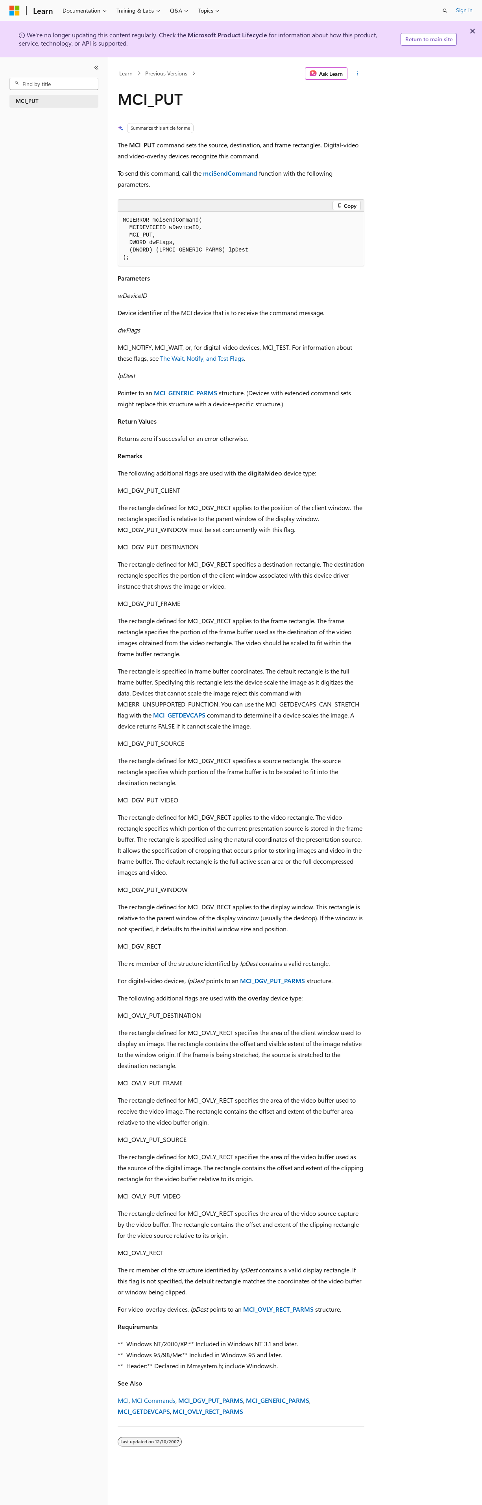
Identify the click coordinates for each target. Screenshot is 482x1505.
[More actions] (357, 73)
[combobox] (53, 84)
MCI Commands (153, 1400)
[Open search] (445, 11)
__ (185, 393)
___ (272, 980)
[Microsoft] (14, 11)
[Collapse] (96, 68)
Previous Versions (166, 73)
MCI (123, 1400)
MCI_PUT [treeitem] (27, 101)
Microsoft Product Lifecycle (227, 35)
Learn (126, 73)
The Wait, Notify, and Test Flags (202, 358)
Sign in (464, 10)
